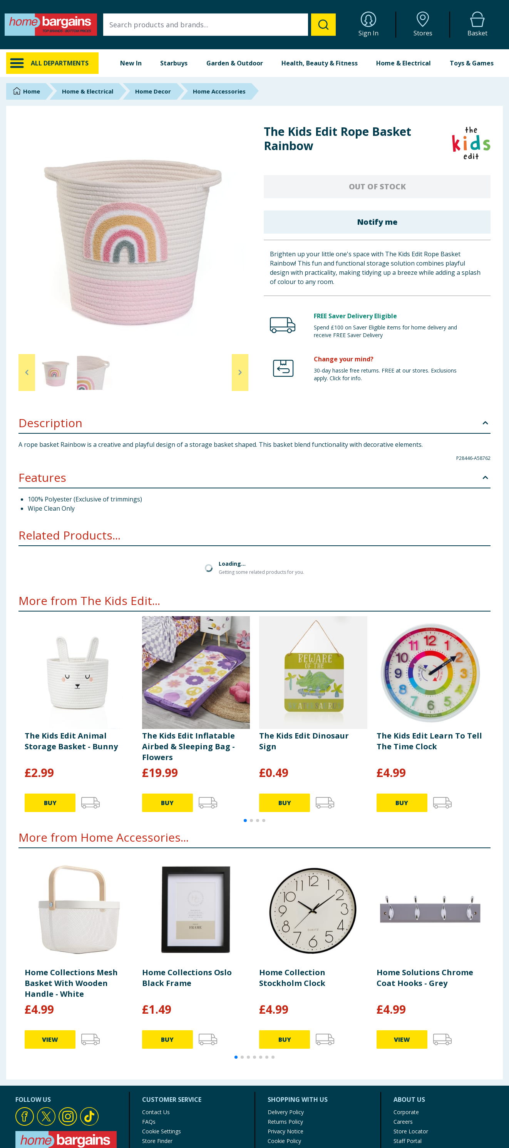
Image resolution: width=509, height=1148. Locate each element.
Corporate (406, 1112)
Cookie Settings (161, 1131)
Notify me (377, 222)
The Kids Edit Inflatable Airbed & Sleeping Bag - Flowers (188, 746)
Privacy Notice (285, 1131)
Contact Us (156, 1112)
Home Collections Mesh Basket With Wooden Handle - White (71, 983)
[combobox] (219, 24)
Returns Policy (285, 1121)
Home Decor (153, 91)
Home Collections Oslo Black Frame (187, 977)
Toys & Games (472, 63)
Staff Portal (407, 1141)
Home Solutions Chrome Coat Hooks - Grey (425, 977)
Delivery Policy (286, 1112)
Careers (403, 1121)
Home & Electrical (403, 63)
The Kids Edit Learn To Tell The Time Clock (429, 741)
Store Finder (157, 1141)
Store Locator (410, 1131)
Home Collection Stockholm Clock (292, 977)
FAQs (149, 1121)
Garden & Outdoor (234, 63)
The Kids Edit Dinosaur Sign (304, 741)
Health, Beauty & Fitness (319, 63)
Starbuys (174, 63)
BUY (50, 803)
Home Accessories (219, 91)
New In (131, 63)
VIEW (50, 1039)
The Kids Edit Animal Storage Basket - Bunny (71, 741)
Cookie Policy (284, 1141)
